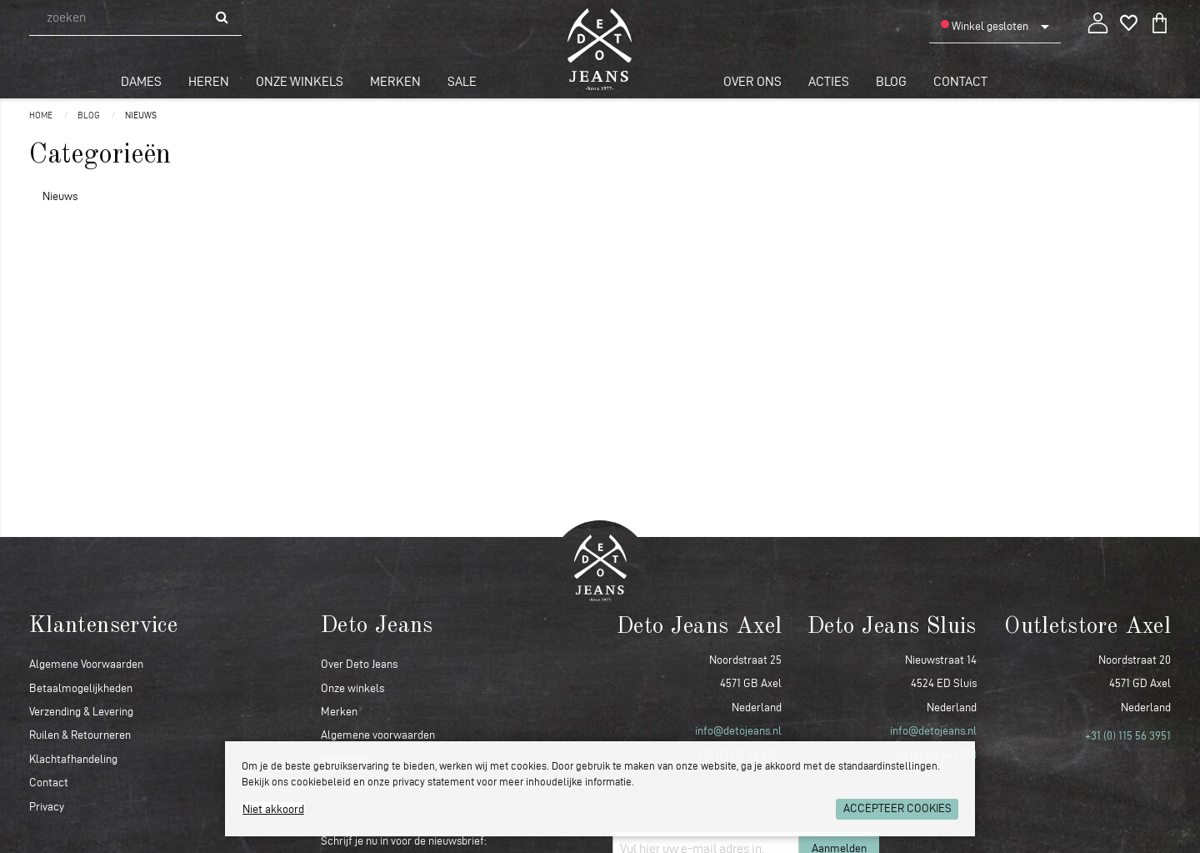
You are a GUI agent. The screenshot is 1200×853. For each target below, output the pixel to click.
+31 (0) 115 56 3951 (1128, 736)
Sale (462, 81)
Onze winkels (299, 81)
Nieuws (141, 115)
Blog (891, 81)
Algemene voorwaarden (378, 735)
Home (41, 115)
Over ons (752, 81)
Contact (960, 81)
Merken (395, 81)
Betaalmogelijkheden (80, 688)
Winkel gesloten (984, 26)
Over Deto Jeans (359, 664)
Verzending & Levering (81, 711)
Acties (828, 81)
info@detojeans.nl (738, 731)
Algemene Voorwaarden (86, 664)
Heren (208, 81)
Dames (141, 81)
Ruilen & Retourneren (80, 735)
